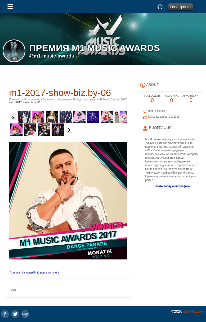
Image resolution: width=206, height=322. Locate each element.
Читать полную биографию (172, 186)
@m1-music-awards (51, 56)
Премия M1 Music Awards (24, 99)
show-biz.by (193, 311)
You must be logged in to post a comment (34, 272)
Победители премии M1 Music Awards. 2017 (100, 99)
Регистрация (180, 7)
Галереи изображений (56, 99)
